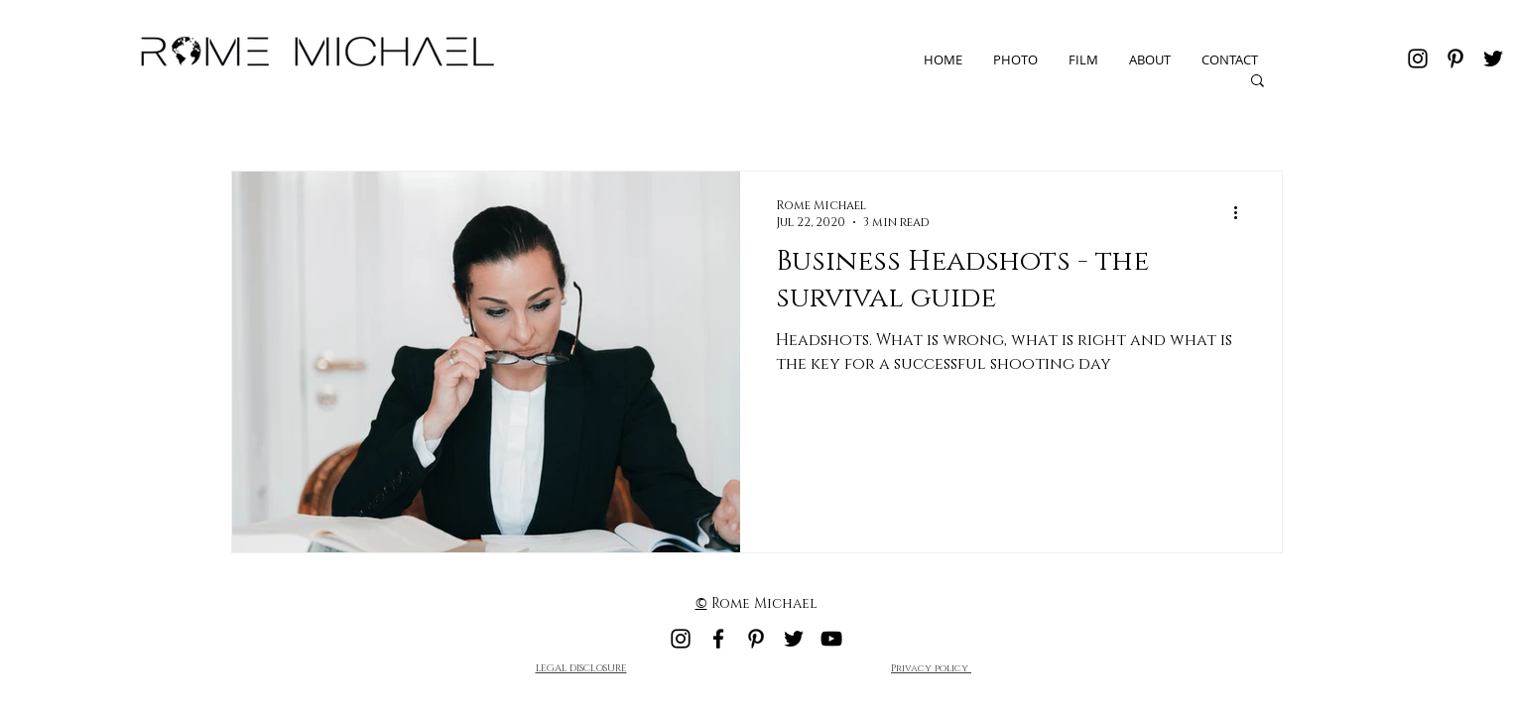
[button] (1257, 81)
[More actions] (1243, 213)
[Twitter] (1493, 58)
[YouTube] (831, 639)
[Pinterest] (1455, 58)
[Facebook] (718, 639)
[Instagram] (1418, 58)
